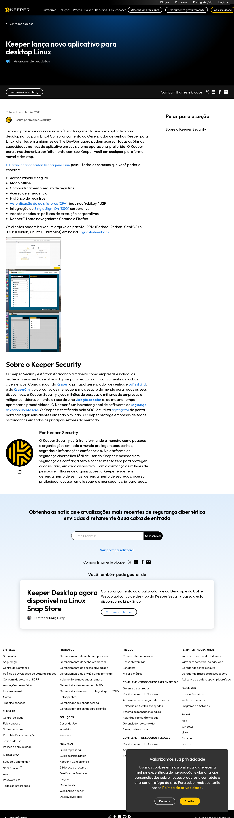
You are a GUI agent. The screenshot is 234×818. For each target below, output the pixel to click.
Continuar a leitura (119, 612)
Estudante (129, 668)
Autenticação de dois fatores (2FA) (38, 203)
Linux (185, 732)
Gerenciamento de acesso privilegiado (84, 668)
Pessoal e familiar (134, 662)
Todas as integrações (16, 786)
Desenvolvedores (71, 796)
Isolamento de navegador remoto (81, 679)
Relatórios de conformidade (140, 717)
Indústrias (66, 729)
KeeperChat (37, 389)
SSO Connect (12, 768)
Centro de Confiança (16, 668)
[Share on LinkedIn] (213, 92)
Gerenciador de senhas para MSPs (81, 685)
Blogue (164, 3)
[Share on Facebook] (220, 92)
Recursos (65, 735)
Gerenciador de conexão (139, 723)
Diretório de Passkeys (73, 773)
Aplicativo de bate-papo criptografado (206, 679)
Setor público (68, 697)
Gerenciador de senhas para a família (83, 708)
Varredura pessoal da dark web (201, 656)
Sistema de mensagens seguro (142, 712)
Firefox (186, 744)
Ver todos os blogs (21, 24)
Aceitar (189, 801)
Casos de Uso (68, 723)
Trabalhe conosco (14, 703)
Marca (7, 697)
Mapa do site (68, 785)
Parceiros (181, 3)
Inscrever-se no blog (24, 92)
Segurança (10, 662)
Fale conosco (11, 723)
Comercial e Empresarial (138, 656)
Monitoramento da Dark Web (141, 694)
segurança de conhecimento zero (56, 409)
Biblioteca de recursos (74, 767)
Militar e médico (133, 673)
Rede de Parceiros (193, 700)
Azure (6, 774)
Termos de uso (12, 741)
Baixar (88, 11)
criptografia (26, 415)
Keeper (17, 11)
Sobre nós (9, 656)
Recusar (165, 801)
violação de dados (111, 399)
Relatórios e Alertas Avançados (143, 706)
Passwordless (11, 780)
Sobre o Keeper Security (186, 129)
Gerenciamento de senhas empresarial (84, 656)
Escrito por (49, 618)
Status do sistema (14, 729)
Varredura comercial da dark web (202, 662)
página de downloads (97, 232)
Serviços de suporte (135, 729)
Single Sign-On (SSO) (51, 208)
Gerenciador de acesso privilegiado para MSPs (89, 691)
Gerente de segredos (136, 688)
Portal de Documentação (19, 735)
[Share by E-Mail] (226, 92)
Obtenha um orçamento (145, 11)
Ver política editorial (117, 550)
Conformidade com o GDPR (21, 679)
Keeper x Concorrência (74, 761)
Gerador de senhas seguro (198, 668)
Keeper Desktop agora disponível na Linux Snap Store (62, 600)
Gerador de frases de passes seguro (204, 673)
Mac (184, 720)
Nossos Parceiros (193, 694)
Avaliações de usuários (17, 685)
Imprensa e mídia (13, 691)
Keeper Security (62, 432)
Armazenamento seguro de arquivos (146, 700)
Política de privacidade (17, 747)
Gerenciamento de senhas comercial (83, 662)
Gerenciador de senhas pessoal (79, 703)
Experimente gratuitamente (186, 11)
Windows (187, 726)
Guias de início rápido (73, 756)
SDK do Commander (16, 761)
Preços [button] (77, 11)
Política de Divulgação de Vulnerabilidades (29, 673)
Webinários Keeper (72, 791)
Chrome (187, 738)
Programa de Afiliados (196, 706)
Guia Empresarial (70, 750)
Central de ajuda (13, 717)
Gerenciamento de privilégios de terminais (86, 673)
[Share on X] (207, 92)
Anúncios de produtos (28, 61)
